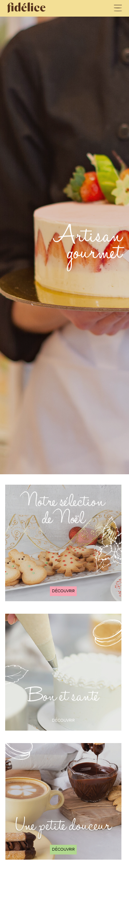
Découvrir (63, 591)
